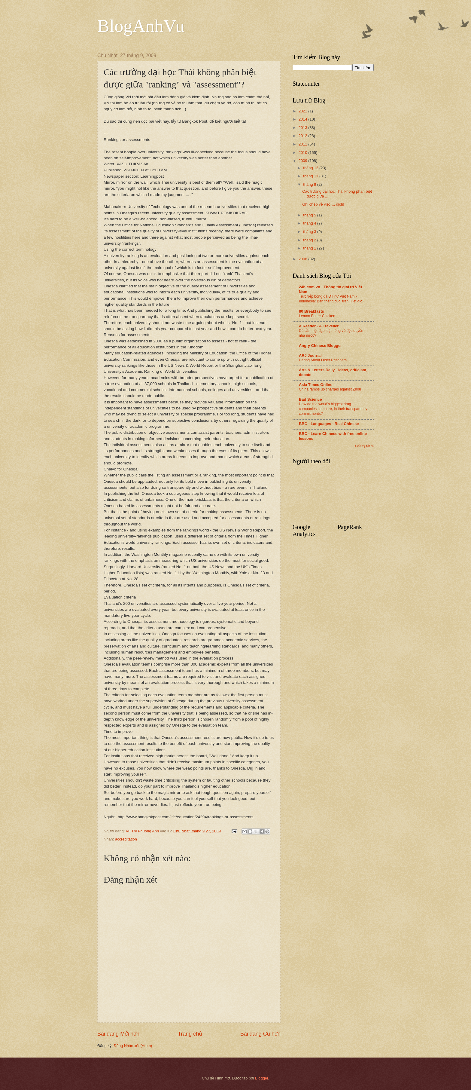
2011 (303, 144)
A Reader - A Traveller (319, 326)
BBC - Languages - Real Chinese (329, 423)
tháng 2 (310, 240)
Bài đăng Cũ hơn (260, 1034)
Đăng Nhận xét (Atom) (133, 1045)
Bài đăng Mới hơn (118, 1034)
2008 (303, 259)
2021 (303, 111)
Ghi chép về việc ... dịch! (323, 204)
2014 (303, 119)
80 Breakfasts (311, 311)
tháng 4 (310, 223)
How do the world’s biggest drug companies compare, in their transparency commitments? (333, 409)
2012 (303, 135)
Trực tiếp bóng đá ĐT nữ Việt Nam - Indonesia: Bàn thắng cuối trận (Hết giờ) (331, 298)
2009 (303, 160)
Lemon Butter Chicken (317, 316)
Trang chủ (190, 1034)
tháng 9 (310, 184)
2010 (303, 152)
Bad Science (310, 399)
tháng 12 (311, 168)
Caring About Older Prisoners (323, 360)
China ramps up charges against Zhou (330, 389)
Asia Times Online (315, 384)
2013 (303, 127)
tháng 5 (310, 215)
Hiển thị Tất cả (364, 446)
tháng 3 (310, 231)
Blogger (261, 1078)
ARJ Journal (310, 355)
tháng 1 (310, 248)
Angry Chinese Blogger (320, 345)
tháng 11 (311, 176)
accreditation (126, 839)
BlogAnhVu (140, 26)
